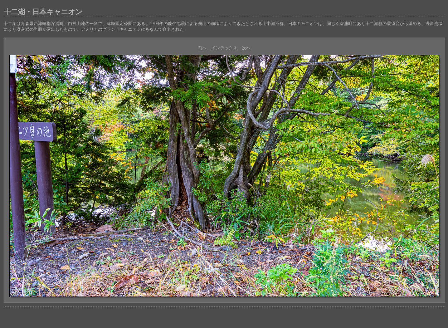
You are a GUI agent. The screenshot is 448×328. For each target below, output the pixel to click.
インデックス (224, 47)
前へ (202, 47)
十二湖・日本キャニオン (43, 12)
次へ (246, 47)
